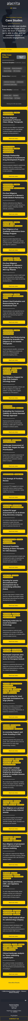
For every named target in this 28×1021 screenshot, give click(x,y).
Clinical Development (7, 689)
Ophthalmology (17, 874)
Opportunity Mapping (7, 406)
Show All (23, 62)
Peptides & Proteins (16, 762)
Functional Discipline (11, 62)
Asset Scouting (15, 575)
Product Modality (10, 89)
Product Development (18, 876)
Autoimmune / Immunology (8, 146)
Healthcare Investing (7, 296)
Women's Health (17, 260)
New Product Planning (14, 802)
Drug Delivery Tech (15, 613)
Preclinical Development (8, 188)
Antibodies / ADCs (7, 368)
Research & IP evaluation (8, 152)
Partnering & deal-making (8, 114)
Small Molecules (6, 507)
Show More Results (14, 982)
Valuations (11, 260)
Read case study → (14, 138)
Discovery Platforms (7, 505)
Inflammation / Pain (7, 440)
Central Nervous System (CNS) (9, 539)
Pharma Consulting (18, 728)
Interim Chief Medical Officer (9, 912)
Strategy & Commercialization (9, 442)
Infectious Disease (16, 910)
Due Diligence (16, 112)
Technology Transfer (19, 474)
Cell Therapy (5, 838)
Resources (3, 49)
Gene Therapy (6, 224)
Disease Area (9, 76)
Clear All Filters (21, 57)
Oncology (12, 224)
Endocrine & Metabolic (14, 691)
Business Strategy (7, 613)
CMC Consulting (6, 370)
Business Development (7, 112)
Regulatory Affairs (7, 373)
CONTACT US (14, 1019)
